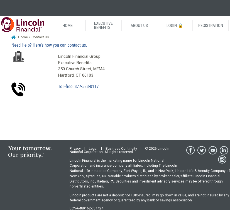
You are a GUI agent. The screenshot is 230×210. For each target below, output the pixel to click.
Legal (93, 148)
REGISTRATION (210, 25)
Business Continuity (121, 148)
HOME (67, 25)
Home (23, 37)
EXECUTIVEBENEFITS (103, 25)
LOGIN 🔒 (175, 25)
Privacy (75, 148)
